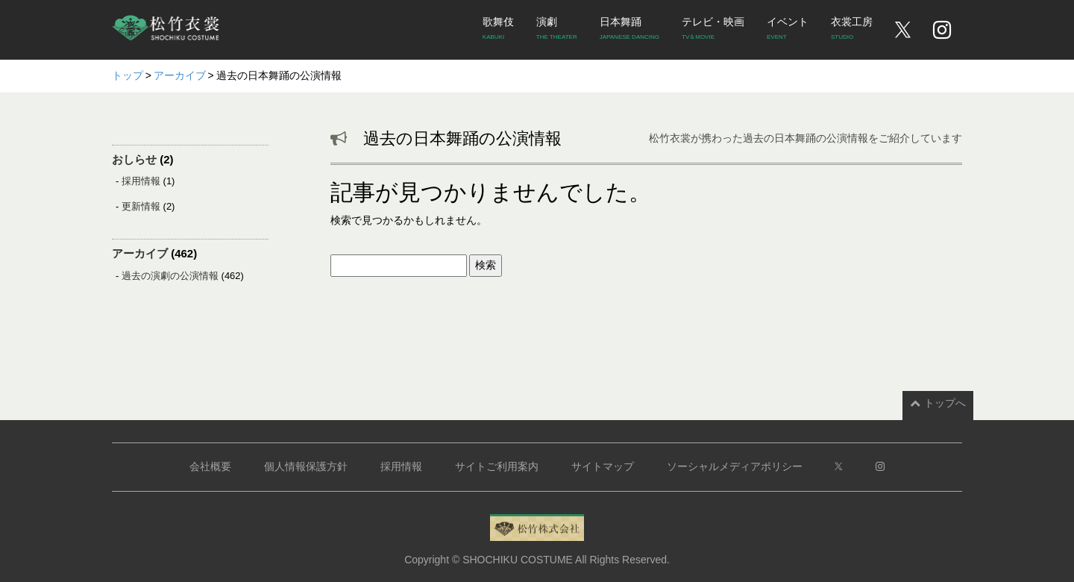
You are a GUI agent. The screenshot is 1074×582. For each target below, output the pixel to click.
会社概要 (210, 466)
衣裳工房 (852, 30)
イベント (787, 30)
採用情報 (141, 181)
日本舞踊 (629, 30)
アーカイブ (140, 253)
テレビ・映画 (713, 30)
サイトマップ (602, 466)
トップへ (938, 403)
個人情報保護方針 (306, 466)
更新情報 (141, 206)
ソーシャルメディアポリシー (735, 466)
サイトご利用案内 (496, 466)
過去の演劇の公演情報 (170, 275)
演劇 (556, 30)
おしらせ (134, 159)
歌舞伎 (498, 30)
